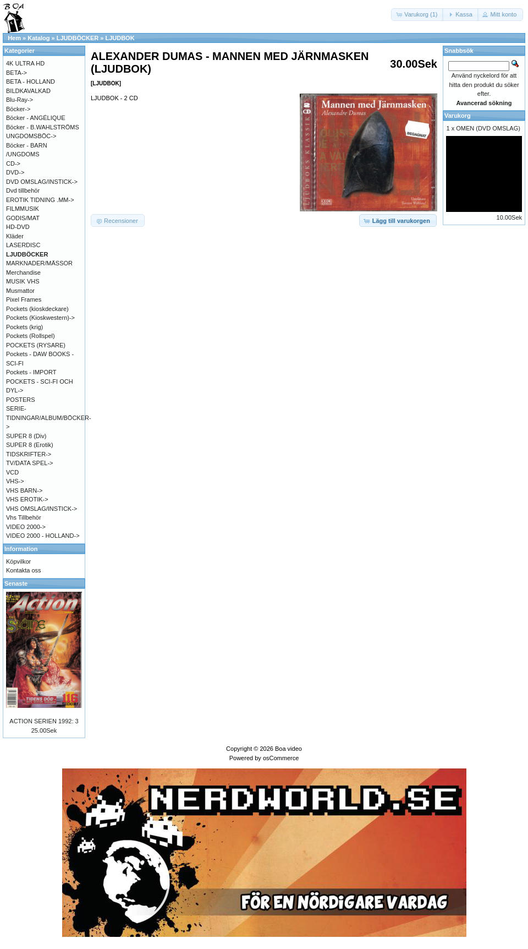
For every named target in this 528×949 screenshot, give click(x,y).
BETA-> (16, 72)
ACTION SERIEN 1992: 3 (43, 721)
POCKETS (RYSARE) (35, 345)
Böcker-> (18, 109)
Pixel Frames (23, 299)
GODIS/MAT (23, 218)
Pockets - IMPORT (31, 372)
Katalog (39, 38)
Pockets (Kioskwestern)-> (40, 317)
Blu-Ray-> (19, 99)
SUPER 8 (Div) (26, 436)
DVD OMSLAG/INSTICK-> (42, 181)
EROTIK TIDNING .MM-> (40, 200)
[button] (417, 14)
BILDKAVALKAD (28, 91)
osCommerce (281, 758)
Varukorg (457, 115)
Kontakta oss (23, 570)
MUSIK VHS (23, 281)
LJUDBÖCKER (77, 38)
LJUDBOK (119, 38)
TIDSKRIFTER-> (28, 454)
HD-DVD (18, 226)
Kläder (15, 236)
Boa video (288, 748)
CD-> (13, 163)
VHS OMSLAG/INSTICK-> (41, 508)
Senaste (16, 583)
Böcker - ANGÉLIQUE (35, 117)
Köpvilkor (18, 561)
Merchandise (23, 272)
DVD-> (15, 172)
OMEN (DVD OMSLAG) (488, 128)
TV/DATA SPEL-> (29, 463)
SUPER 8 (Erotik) (29, 444)
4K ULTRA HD (25, 63)
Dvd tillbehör (23, 190)
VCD (12, 472)
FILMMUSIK (22, 208)
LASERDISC (23, 245)
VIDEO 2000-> (26, 526)
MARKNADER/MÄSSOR (39, 263)
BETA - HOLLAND (30, 81)
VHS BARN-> (24, 490)
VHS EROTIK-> (27, 499)
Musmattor (20, 290)
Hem (14, 38)
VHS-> (15, 481)
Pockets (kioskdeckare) (37, 309)
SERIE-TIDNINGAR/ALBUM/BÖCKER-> (48, 417)
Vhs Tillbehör (23, 517)
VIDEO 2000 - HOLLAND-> (43, 535)
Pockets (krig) (24, 327)
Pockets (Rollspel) (30, 335)
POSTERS (20, 399)
